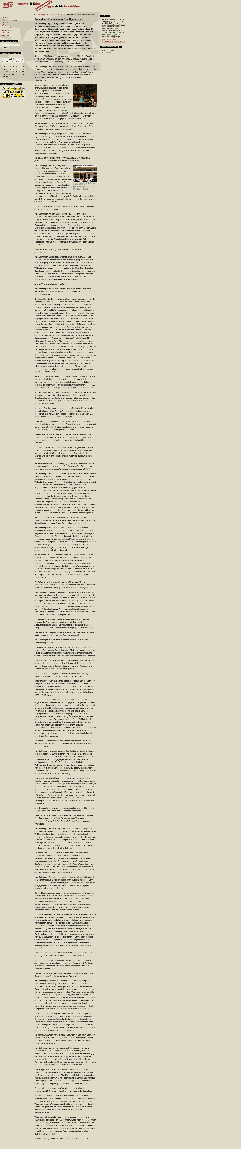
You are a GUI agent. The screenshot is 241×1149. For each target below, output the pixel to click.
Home (36, 15)
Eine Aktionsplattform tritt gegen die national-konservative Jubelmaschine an (113, 39)
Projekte (44, 15)
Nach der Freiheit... (56, 15)
